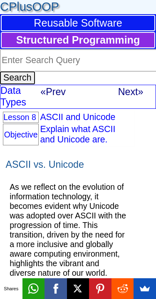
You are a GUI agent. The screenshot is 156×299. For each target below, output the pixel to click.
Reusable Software (78, 23)
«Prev (53, 91)
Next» (131, 91)
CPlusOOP (29, 6)
